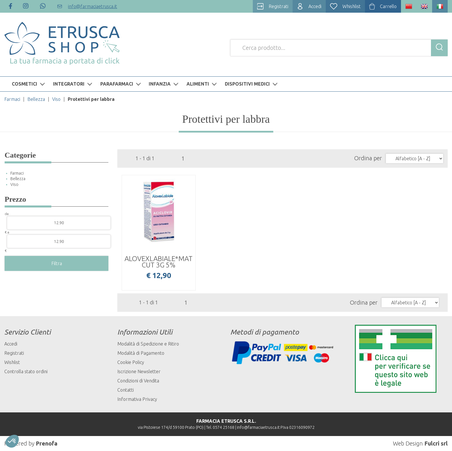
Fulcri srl (436, 443)
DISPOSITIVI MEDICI (252, 83)
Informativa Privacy (137, 399)
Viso (56, 99)
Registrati (14, 353)
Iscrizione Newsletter (139, 371)
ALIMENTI (202, 83)
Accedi (10, 343)
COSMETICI (29, 83)
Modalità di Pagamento (140, 353)
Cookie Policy (130, 362)
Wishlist (12, 362)
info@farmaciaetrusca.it (258, 427)
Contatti (125, 389)
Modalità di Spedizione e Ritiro (148, 343)
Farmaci (12, 99)
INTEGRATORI (73, 83)
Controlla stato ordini (26, 371)
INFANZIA (164, 83)
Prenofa (46, 443)
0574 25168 (223, 427)
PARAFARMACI (121, 83)
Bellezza (36, 99)
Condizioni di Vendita (138, 380)
